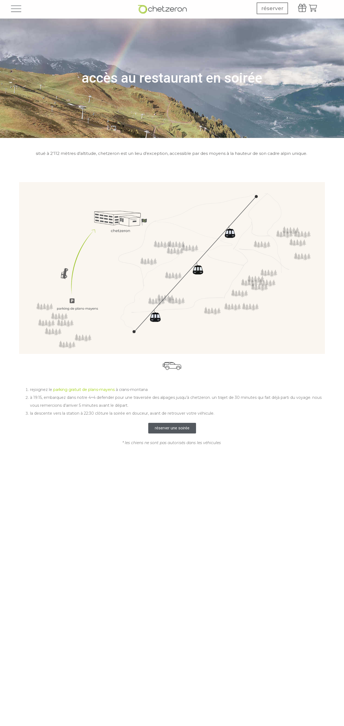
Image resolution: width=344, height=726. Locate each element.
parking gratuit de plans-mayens (84, 389)
